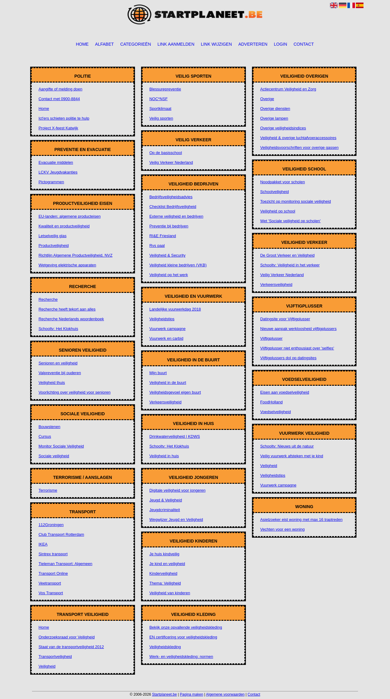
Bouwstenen (49, 426)
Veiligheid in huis (164, 456)
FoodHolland (271, 402)
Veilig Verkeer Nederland (171, 162)
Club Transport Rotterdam (61, 534)
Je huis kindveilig (164, 554)
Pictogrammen (51, 182)
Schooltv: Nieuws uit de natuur (287, 446)
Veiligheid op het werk (168, 274)
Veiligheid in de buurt (167, 382)
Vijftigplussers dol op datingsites (288, 358)
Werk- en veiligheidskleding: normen (181, 656)
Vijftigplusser (271, 338)
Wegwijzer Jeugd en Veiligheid (176, 519)
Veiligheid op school (277, 211)
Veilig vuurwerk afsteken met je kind (291, 456)
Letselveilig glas (52, 236)
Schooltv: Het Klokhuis (58, 328)
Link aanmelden (176, 44)
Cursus (44, 436)
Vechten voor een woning (282, 529)
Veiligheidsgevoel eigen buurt (175, 392)
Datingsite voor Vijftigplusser (285, 319)
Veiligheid (46, 666)
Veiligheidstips (161, 319)
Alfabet (104, 44)
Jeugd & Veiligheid (165, 500)
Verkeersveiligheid (165, 402)
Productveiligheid (53, 245)
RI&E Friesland (162, 236)
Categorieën (135, 44)
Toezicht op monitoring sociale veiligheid (295, 201)
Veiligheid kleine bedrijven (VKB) (178, 265)
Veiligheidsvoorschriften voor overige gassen (299, 147)
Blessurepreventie (165, 89)
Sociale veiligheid (53, 456)
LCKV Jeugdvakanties (57, 172)
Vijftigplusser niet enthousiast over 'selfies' (297, 348)
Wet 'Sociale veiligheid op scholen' (290, 221)
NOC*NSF (158, 99)
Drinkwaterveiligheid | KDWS (174, 436)
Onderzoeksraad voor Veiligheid (66, 637)
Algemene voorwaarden (225, 694)
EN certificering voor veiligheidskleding (183, 637)
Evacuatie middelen (55, 162)
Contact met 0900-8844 (59, 99)
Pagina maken (191, 694)
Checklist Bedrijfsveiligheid (172, 206)
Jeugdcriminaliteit (164, 510)
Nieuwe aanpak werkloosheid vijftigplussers (298, 328)
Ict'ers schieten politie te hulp (63, 118)
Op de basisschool (165, 152)
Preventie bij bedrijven (168, 226)
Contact (303, 44)
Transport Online (53, 573)
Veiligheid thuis (51, 382)
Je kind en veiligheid (167, 563)
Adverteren (252, 44)
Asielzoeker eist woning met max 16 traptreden (301, 519)
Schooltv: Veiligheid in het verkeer (290, 265)
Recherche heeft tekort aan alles (66, 309)
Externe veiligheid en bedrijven (176, 216)
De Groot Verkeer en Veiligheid (287, 255)
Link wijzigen (216, 44)
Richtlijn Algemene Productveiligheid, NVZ (75, 255)
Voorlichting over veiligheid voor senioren (74, 392)
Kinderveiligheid (163, 573)
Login (280, 44)
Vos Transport (50, 593)
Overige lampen (274, 118)
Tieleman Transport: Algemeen (65, 563)
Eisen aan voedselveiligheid (284, 392)
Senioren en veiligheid (57, 363)
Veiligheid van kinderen (169, 593)
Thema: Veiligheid (165, 583)
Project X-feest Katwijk (58, 128)
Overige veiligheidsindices (283, 128)
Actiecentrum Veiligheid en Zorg (288, 89)
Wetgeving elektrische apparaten (67, 265)
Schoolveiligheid (274, 191)
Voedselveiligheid (275, 411)
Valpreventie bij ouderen (59, 373)
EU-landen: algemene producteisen (69, 216)
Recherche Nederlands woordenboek (71, 319)
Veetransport (49, 583)
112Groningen (50, 524)
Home (82, 44)
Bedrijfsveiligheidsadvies (171, 197)
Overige (267, 99)
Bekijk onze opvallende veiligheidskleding (185, 627)
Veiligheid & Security (167, 255)
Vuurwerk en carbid (166, 338)
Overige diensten (275, 108)
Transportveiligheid (55, 656)
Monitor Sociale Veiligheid (61, 446)
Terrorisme (47, 490)
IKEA (43, 544)
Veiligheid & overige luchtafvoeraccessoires (298, 137)
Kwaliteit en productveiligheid (64, 226)
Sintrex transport (52, 554)
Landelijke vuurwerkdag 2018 (175, 309)
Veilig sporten (161, 118)
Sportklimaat (160, 108)
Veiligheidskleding (165, 647)
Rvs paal (157, 245)
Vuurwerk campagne (167, 328)
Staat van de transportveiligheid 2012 (71, 647)
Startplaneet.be (164, 694)
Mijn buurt (158, 373)
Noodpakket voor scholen (282, 182)
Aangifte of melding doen (60, 89)
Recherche (48, 299)
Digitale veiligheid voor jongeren (177, 490)
